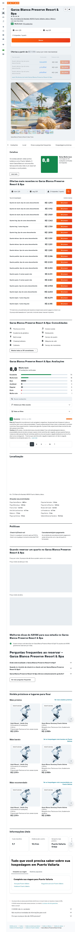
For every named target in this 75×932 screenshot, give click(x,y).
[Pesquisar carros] (3, 17)
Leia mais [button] (34, 438)
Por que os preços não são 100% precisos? (42, 884)
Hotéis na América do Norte (32, 893)
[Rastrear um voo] (3, 31)
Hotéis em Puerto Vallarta (21, 854)
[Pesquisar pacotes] (3, 21)
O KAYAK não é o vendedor (42, 877)
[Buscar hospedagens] (3, 13)
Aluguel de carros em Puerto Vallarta (52, 851)
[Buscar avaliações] (42, 399)
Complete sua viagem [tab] (20, 839)
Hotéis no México (47, 893)
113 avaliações (27, 24)
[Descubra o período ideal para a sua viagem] (3, 35)
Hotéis (21, 893)
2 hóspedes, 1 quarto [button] (19, 35)
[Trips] (3, 45)
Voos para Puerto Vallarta (21, 851)
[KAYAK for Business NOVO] (3, 39)
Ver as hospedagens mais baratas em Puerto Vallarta (58, 708)
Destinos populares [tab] (36, 839)
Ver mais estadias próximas (63, 667)
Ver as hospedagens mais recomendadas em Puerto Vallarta (57, 751)
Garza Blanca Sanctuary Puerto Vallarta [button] (54, 691)
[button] (3, 3)
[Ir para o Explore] (3, 27)
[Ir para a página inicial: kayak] (13, 3)
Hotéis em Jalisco (58, 893)
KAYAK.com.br (13, 893)
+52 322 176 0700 (17, 21)
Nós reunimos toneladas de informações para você (42, 880)
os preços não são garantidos (50, 871)
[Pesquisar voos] (3, 9)
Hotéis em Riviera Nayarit (16, 895)
